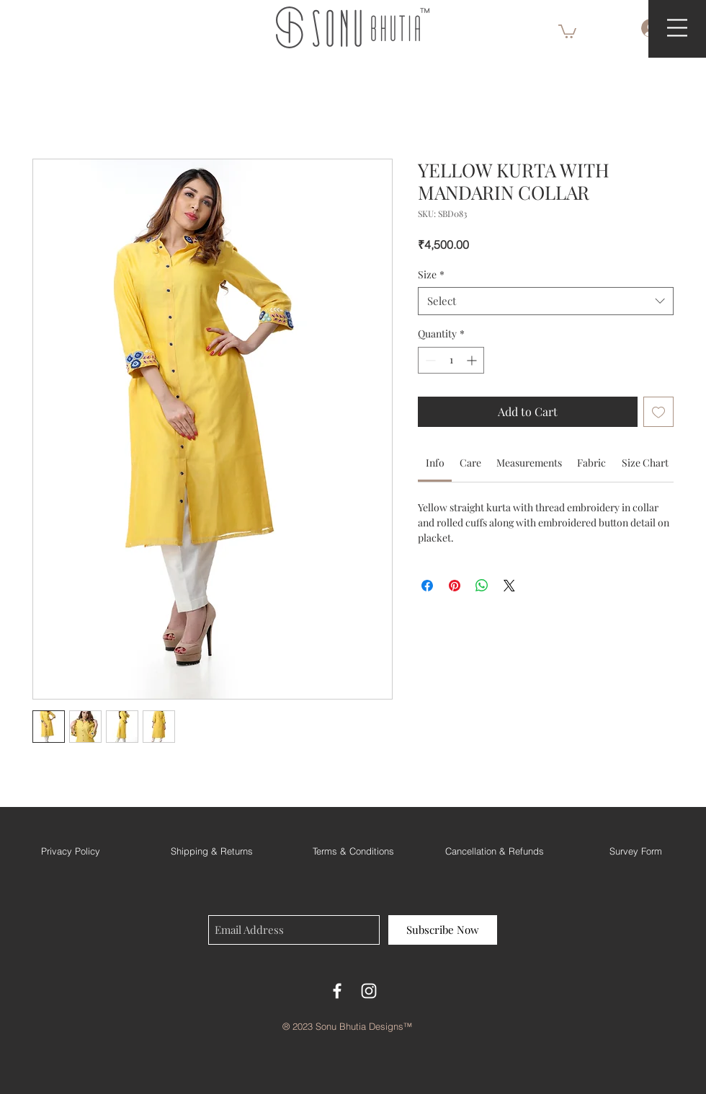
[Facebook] (337, 991)
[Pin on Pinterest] (454, 585)
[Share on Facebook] (427, 585)
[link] (435, 462)
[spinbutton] (451, 360)
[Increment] (473, 360)
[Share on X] (509, 585)
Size (431, 274)
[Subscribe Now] (442, 930)
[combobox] (546, 301)
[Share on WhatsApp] (482, 585)
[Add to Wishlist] (658, 412)
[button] (567, 30)
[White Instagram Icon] (369, 991)
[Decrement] (429, 360)
